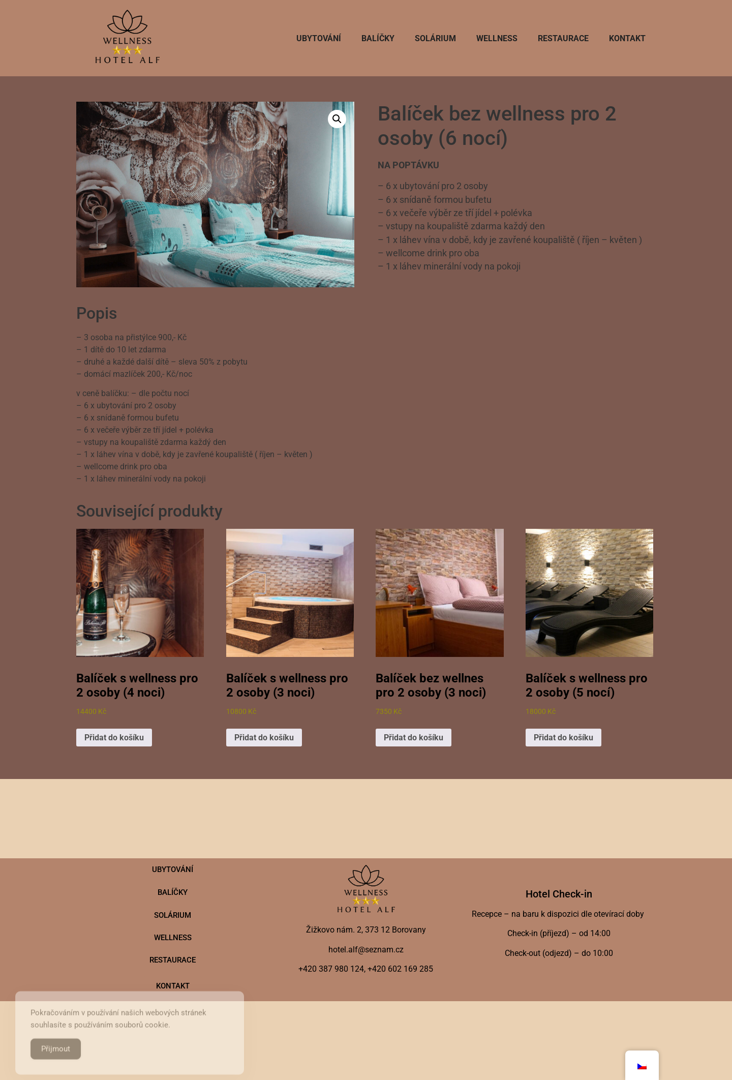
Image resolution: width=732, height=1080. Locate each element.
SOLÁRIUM (435, 38)
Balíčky (377, 38)
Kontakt (627, 38)
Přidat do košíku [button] (114, 737)
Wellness (496, 38)
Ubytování (318, 38)
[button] (337, 119)
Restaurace (563, 38)
